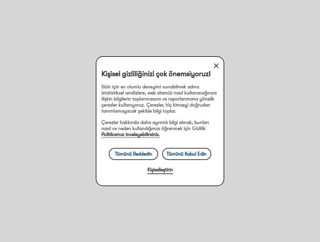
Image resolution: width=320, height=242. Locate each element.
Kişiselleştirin (160, 170)
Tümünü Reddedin (133, 154)
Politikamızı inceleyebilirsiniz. (130, 134)
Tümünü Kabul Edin (187, 154)
